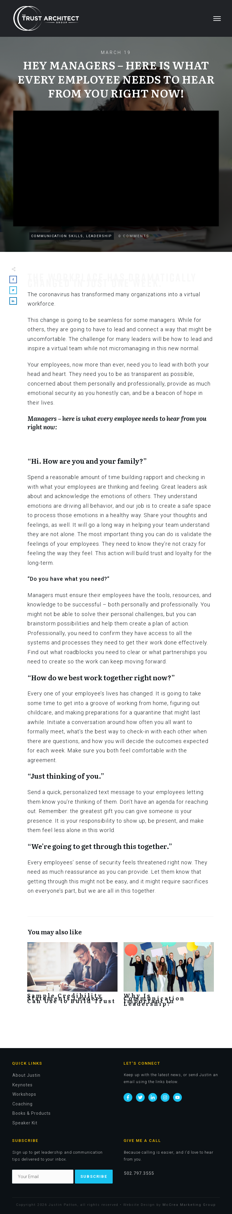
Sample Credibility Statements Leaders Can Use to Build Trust (72, 976)
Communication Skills (57, 236)
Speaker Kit (24, 1122)
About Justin (26, 1075)
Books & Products (31, 1113)
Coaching (22, 1103)
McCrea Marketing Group (189, 1205)
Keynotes (22, 1084)
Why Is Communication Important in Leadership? (169, 976)
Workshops (24, 1094)
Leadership (99, 236)
